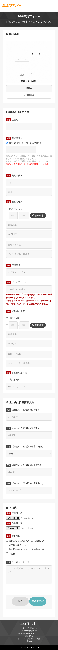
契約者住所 (14, 201)
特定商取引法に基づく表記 (29, 639)
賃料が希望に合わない (18, 541)
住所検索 (38, 215)
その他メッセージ (17, 562)
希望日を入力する (30, 143)
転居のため (37, 541)
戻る (20, 601)
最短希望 (12, 143)
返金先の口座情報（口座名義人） (25, 483)
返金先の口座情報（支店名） (23, 428)
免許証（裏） (15, 523)
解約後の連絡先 (16, 372)
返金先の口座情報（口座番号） (24, 465)
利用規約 (29, 636)
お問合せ (29, 641)
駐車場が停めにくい (17, 549)
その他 (10, 553)
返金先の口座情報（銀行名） (23, 409)
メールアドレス (16, 282)
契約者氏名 (14, 175)
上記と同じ (13, 318)
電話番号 (13, 265)
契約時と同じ (14, 208)
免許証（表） (15, 513)
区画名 (12, 119)
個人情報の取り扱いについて (29, 633)
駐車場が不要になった (18, 545)
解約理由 (13, 535)
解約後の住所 (15, 311)
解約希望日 (14, 138)
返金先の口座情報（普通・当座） (25, 446)
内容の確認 (38, 601)
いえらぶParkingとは (29, 628)
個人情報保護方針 (29, 631)
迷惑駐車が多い (38, 549)
